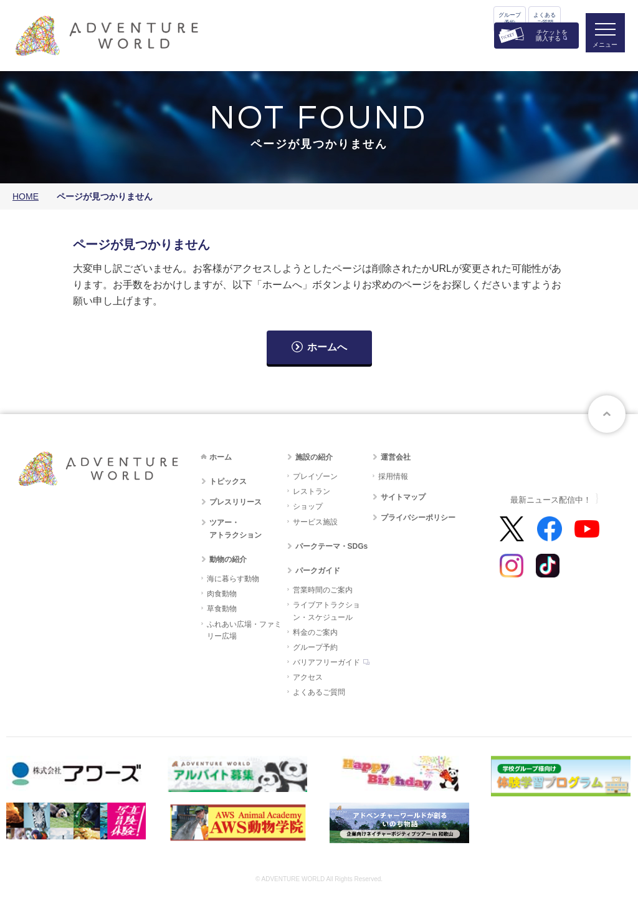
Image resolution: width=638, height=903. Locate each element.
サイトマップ (403, 497)
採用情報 (393, 476)
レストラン (311, 491)
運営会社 (396, 457)
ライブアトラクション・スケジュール (326, 611)
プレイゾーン (315, 476)
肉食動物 (222, 593)
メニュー (603, 47)
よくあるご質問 (544, 19)
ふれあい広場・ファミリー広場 (244, 630)
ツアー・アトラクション (235, 528)
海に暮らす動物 (233, 578)
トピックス (228, 481)
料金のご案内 (315, 632)
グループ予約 (509, 19)
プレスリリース (235, 502)
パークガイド (317, 570)
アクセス (308, 677)
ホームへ (327, 347)
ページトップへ (607, 414)
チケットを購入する (552, 35)
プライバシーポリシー (418, 517)
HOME (25, 196)
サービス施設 (315, 522)
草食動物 (222, 608)
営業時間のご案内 (323, 590)
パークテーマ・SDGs (331, 546)
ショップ (308, 506)
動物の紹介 (228, 559)
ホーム (220, 457)
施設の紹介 (314, 457)
